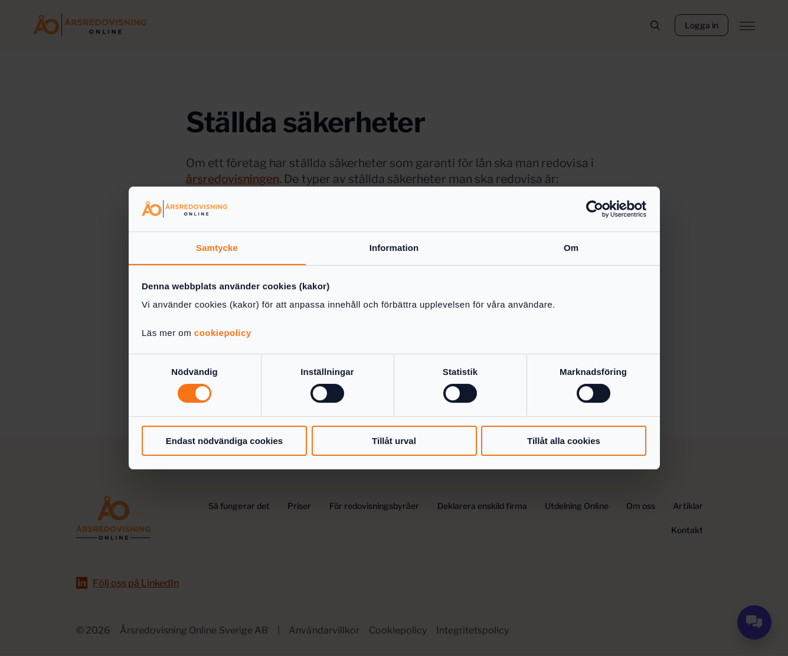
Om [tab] (571, 248)
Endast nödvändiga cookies (224, 441)
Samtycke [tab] (217, 248)
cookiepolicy (222, 333)
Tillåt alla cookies (563, 441)
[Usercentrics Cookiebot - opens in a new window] (594, 208)
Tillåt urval (394, 441)
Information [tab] (394, 248)
